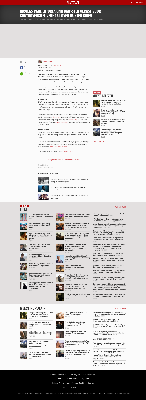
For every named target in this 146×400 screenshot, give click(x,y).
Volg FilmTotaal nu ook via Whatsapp (64, 159)
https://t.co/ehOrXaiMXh (58, 147)
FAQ (82, 379)
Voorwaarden (64, 383)
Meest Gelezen (99, 141)
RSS (82, 387)
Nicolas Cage (72, 120)
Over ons (68, 379)
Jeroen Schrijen (48, 62)
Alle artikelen (120, 207)
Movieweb (45, 165)
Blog (87, 379)
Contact (60, 379)
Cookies (75, 383)
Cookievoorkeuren (86, 383)
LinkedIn (76, 387)
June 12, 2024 (68, 152)
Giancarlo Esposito (61, 122)
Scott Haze (56, 117)
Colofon (76, 379)
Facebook (65, 387)
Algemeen (57, 65)
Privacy (55, 383)
